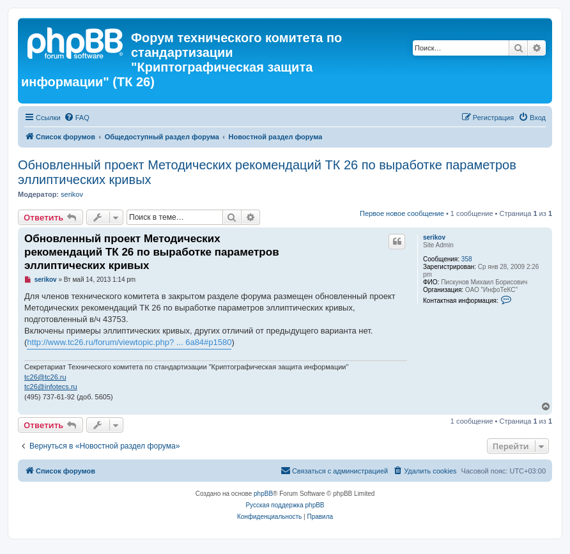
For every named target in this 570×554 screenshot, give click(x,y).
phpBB (263, 493)
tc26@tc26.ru (45, 377)
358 (466, 259)
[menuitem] (76, 117)
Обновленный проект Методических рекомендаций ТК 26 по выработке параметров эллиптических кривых (267, 172)
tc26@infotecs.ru (50, 386)
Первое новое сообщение (402, 213)
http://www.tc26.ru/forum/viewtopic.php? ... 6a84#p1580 (129, 342)
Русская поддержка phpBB (284, 505)
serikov (72, 194)
